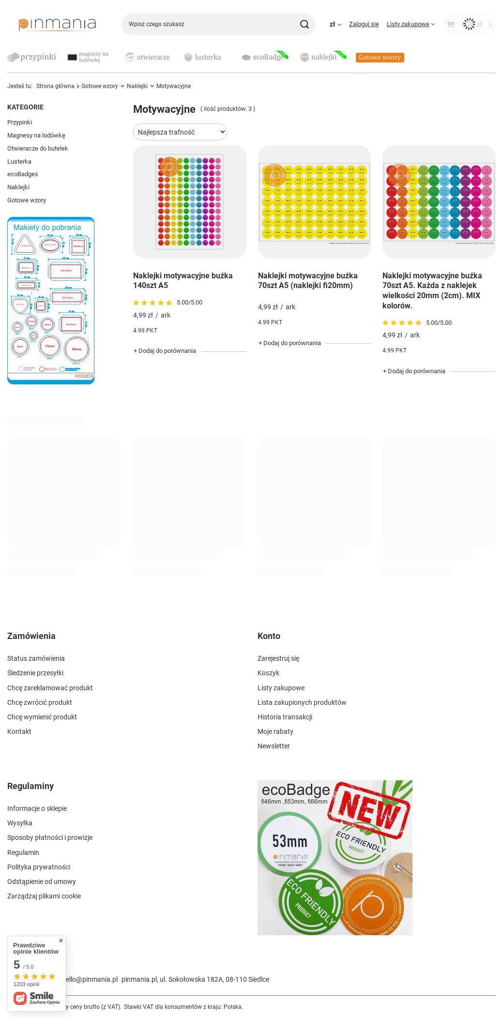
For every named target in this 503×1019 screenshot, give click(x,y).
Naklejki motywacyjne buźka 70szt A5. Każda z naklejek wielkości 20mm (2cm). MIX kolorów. (432, 290)
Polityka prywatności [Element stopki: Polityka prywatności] (38, 867)
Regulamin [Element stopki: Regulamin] (23, 852)
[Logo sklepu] (57, 24)
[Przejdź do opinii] (153, 303)
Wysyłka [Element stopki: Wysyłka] (19, 823)
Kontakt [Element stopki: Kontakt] (19, 731)
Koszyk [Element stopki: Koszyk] (268, 673)
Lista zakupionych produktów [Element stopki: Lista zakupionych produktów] (302, 702)
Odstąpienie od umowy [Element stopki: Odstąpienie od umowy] (41, 881)
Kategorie (25, 107)
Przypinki (19, 122)
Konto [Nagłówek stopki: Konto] (269, 636)
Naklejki (18, 187)
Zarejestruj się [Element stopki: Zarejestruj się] (278, 658)
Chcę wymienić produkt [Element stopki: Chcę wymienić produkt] (42, 717)
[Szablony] (50, 382)
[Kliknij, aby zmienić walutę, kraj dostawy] (335, 24)
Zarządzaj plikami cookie (44, 896)
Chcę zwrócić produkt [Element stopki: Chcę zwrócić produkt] (39, 702)
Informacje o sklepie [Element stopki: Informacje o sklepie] (37, 808)
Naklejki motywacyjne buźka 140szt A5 (183, 280)
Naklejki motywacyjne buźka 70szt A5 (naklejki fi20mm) (308, 280)
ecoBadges (22, 174)
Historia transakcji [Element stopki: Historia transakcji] (285, 717)
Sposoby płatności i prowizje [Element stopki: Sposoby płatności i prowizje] (49, 837)
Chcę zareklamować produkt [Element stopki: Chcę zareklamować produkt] (50, 688)
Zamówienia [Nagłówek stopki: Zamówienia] (31, 636)
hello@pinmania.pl (90, 979)
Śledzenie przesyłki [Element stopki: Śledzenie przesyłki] (35, 673)
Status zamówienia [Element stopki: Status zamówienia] (36, 658)
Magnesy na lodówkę (36, 135)
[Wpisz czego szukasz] (218, 24)
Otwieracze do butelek (37, 148)
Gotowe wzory (26, 200)
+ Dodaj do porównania (165, 350)
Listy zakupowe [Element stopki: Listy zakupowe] (281, 688)
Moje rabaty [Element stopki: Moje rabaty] (275, 731)
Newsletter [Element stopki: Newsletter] (274, 746)
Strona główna (55, 86)
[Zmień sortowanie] (180, 131)
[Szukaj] (304, 24)
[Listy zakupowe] (411, 24)
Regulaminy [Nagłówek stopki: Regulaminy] (30, 786)
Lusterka (19, 161)
